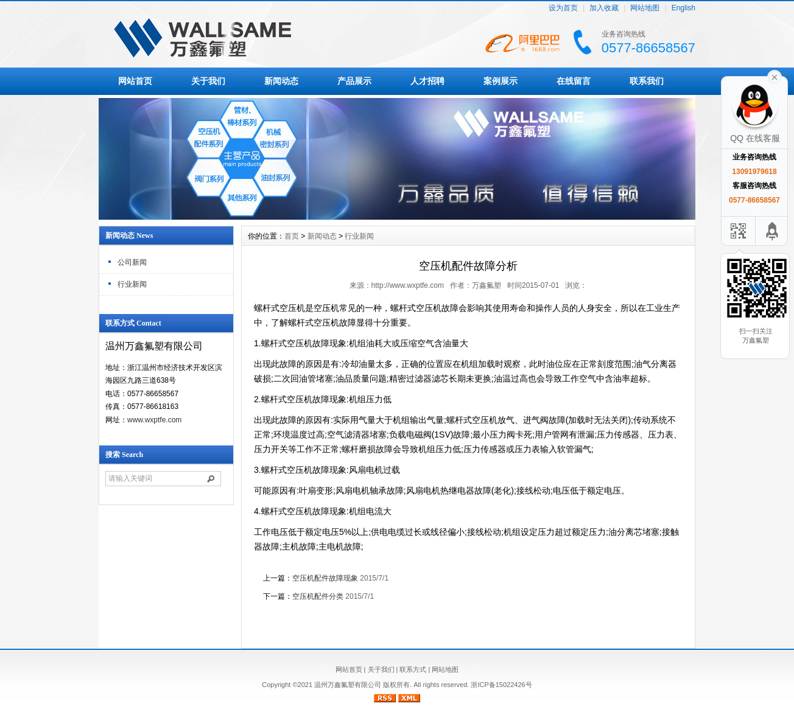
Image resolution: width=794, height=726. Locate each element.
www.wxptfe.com (154, 420)
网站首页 (135, 81)
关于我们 (208, 81)
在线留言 (574, 81)
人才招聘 (427, 81)
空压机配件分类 (317, 596)
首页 (291, 236)
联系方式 (412, 669)
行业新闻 (132, 284)
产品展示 (354, 81)
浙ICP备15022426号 (501, 684)
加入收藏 (604, 8)
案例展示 (500, 81)
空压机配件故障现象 (325, 578)
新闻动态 (281, 81)
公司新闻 (132, 262)
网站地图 (644, 8)
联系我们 (647, 81)
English (683, 8)
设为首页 (563, 8)
